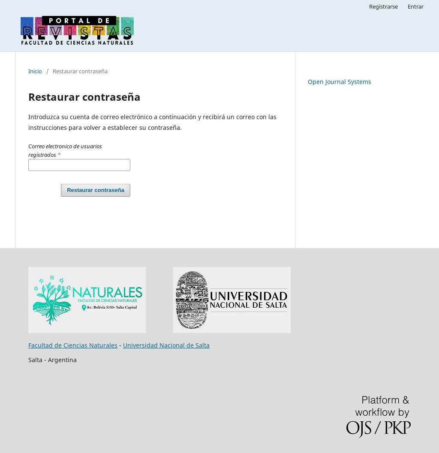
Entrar (416, 6)
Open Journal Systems (339, 82)
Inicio (35, 71)
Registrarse (383, 6)
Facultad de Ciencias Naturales (72, 345)
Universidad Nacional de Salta (166, 345)
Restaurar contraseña (95, 190)
